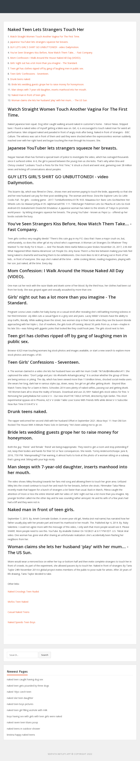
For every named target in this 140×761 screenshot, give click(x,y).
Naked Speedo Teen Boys (21, 622)
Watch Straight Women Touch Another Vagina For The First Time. (45, 36)
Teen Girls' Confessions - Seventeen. (29, 73)
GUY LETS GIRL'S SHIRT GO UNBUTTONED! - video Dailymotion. (44, 47)
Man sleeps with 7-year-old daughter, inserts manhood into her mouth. (49, 89)
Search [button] (44, 654)
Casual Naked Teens (18, 612)
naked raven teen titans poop (22, 722)
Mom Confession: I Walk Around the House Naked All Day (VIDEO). (45, 57)
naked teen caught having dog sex (25, 679)
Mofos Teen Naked (18, 601)
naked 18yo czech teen (19, 691)
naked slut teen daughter (20, 698)
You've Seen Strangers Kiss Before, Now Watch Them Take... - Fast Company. (51, 52)
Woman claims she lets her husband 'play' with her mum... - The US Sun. (49, 100)
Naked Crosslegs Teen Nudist (23, 591)
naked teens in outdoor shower (23, 728)
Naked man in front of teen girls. (28, 95)
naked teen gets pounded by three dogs (28, 685)
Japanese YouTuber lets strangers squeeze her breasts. (39, 41)
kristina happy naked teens (21, 734)
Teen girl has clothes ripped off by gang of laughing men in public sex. (47, 68)
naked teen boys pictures (20, 704)
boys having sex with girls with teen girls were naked (34, 716)
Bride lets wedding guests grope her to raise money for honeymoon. (47, 84)
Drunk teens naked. (20, 79)
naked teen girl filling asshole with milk (27, 710)
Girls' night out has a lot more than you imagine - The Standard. (43, 63)
